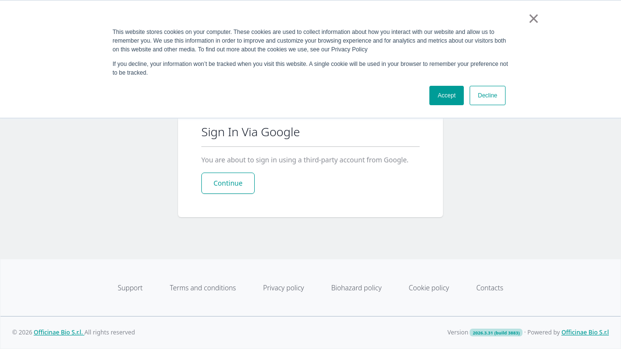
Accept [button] (447, 95)
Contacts (490, 287)
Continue (228, 183)
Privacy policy (283, 287)
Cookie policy (429, 287)
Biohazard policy (356, 287)
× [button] (533, 18)
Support (130, 287)
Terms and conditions (203, 287)
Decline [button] (487, 95)
